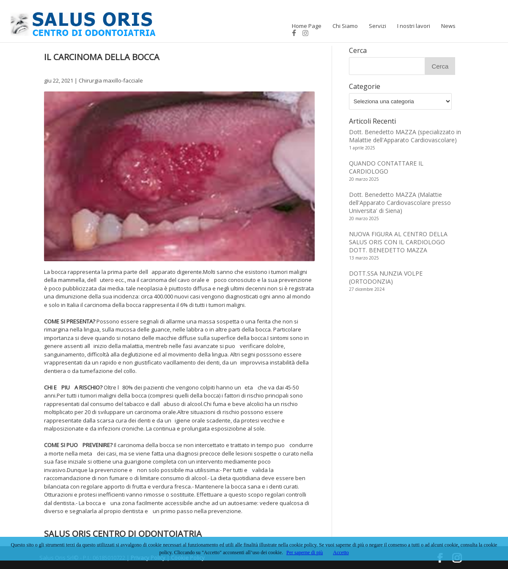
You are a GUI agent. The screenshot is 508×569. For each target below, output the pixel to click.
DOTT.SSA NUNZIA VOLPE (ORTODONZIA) (386, 277)
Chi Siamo (345, 26)
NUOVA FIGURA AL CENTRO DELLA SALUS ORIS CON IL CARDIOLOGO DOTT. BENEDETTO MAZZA (398, 242)
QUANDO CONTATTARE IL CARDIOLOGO (386, 167)
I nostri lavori (413, 26)
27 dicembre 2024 (366, 289)
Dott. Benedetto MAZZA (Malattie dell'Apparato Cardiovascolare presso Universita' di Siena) (400, 203)
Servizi (377, 26)
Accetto (341, 552)
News (448, 26)
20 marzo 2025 (364, 179)
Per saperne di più (304, 552)
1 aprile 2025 (362, 148)
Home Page (306, 26)
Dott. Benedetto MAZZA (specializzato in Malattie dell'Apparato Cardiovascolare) (405, 136)
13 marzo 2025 (364, 258)
